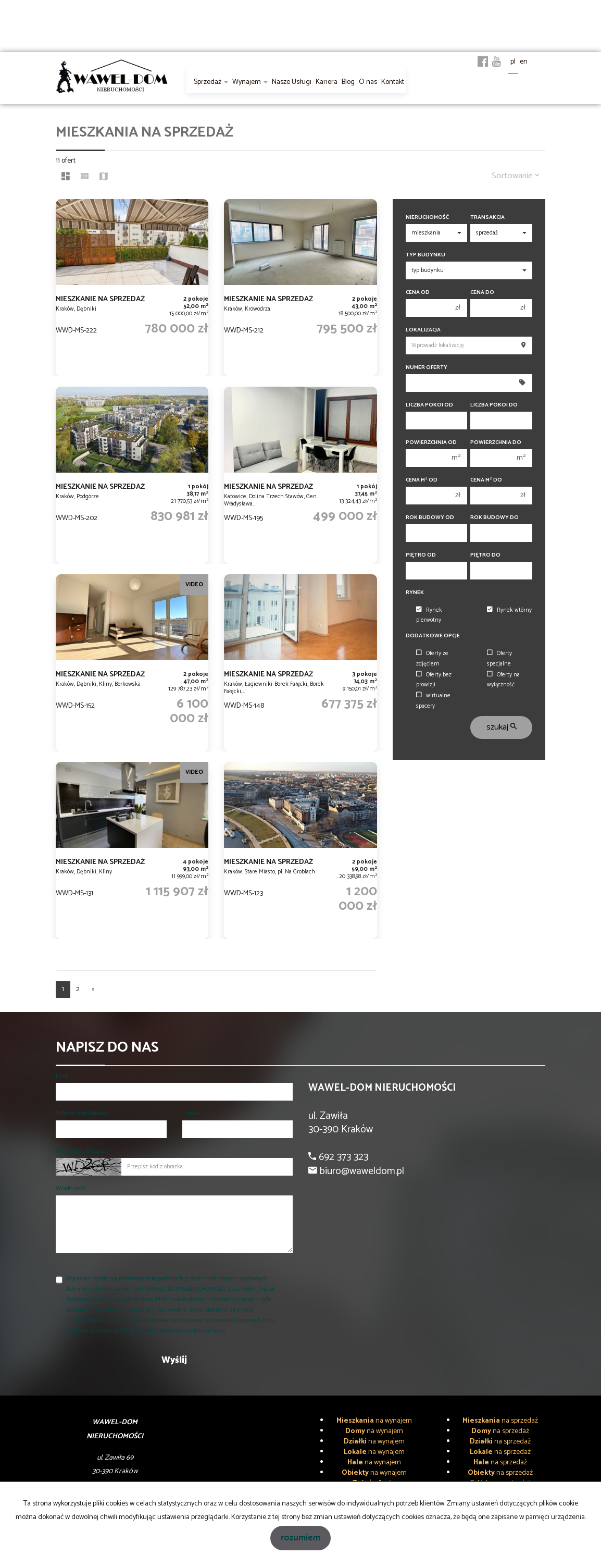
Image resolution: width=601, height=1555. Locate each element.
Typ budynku (425, 255)
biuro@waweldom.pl (360, 1171)
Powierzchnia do (495, 443)
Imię (62, 1075)
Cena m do (486, 480)
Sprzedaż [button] (211, 82)
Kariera (326, 82)
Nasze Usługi (291, 82)
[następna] (93, 989)
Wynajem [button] (250, 82)
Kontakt (392, 82)
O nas (368, 82)
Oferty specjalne (499, 658)
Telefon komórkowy (82, 1113)
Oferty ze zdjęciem (432, 658)
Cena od (418, 293)
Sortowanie (516, 176)
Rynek (415, 593)
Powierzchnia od (431, 443)
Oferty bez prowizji (434, 679)
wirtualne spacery (433, 700)
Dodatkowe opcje (433, 636)
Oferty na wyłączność (503, 679)
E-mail (191, 1113)
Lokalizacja (423, 330)
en (524, 62)
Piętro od (421, 555)
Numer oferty (426, 368)
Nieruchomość (427, 217)
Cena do (482, 293)
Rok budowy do (494, 518)
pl (513, 62)
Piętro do (485, 555)
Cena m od (421, 480)
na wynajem (374, 1421)
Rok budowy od (430, 518)
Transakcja (487, 217)
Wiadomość (71, 1188)
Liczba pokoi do (494, 405)
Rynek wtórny (509, 610)
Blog (348, 82)
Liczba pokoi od (429, 405)
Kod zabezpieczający (82, 1150)
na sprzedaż (500, 1421)
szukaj (501, 727)
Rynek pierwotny (429, 615)
